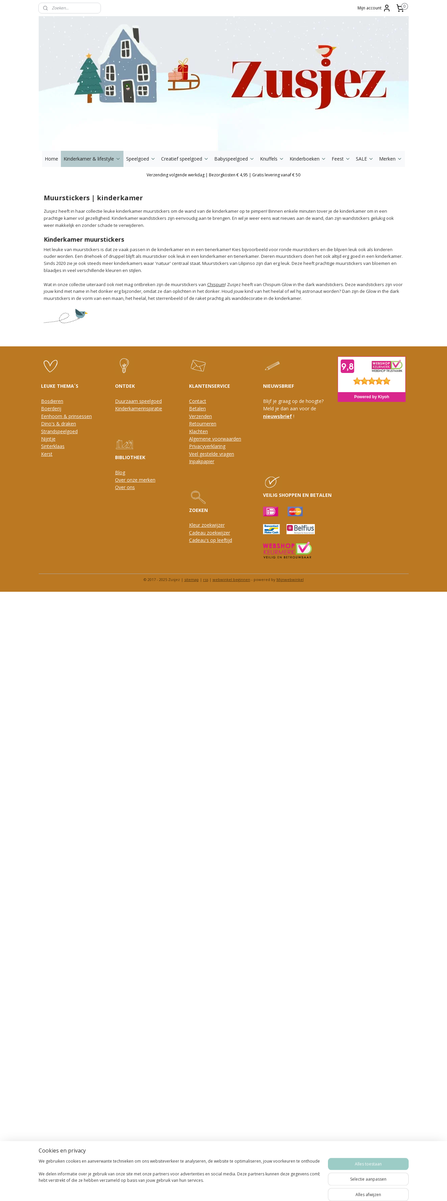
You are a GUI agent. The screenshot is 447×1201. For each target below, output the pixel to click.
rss (205, 579)
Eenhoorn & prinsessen (66, 416)
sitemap (191, 579)
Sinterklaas (53, 446)
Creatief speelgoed (185, 159)
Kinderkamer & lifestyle (92, 159)
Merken (390, 159)
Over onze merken (135, 480)
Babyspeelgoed (234, 159)
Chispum (216, 284)
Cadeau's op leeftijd (210, 540)
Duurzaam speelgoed (138, 401)
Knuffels (272, 159)
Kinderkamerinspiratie (138, 408)
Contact (197, 401)
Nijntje (48, 439)
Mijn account (374, 8)
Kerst (46, 454)
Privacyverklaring (207, 446)
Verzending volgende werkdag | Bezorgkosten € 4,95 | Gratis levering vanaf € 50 (223, 175)
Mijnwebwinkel (290, 579)
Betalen (197, 408)
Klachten (198, 431)
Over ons (125, 487)
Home (51, 159)
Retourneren (202, 423)
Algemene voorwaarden (215, 439)
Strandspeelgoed (59, 431)
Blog (120, 472)
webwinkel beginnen (231, 579)
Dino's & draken (58, 423)
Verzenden (200, 416)
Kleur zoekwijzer (207, 525)
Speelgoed (141, 159)
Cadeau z (199, 532)
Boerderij (51, 408)
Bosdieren (52, 401)
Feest (341, 159)
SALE (365, 159)
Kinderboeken (308, 159)
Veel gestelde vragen (211, 454)
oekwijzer (219, 532)
